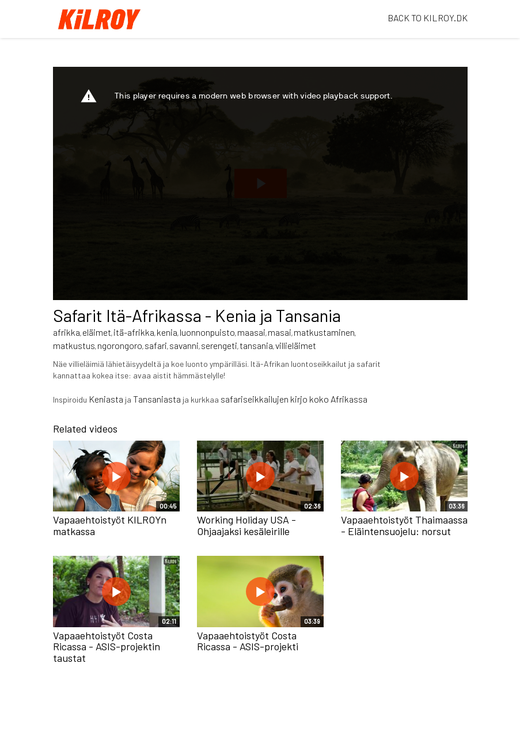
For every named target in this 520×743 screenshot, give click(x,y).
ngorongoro (119, 345)
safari (156, 345)
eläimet (96, 332)
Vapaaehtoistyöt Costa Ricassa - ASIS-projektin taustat (106, 647)
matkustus (74, 345)
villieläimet (295, 345)
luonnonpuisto (207, 332)
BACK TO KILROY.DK (428, 17)
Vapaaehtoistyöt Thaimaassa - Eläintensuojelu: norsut (404, 525)
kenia (167, 332)
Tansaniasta (157, 398)
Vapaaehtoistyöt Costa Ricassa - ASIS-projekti (247, 641)
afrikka (66, 332)
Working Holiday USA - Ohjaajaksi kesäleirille (246, 525)
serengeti (219, 345)
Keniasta (106, 398)
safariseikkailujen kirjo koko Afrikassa (295, 398)
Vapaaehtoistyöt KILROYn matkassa (109, 525)
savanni (184, 345)
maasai (251, 332)
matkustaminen (324, 332)
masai (279, 332)
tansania (256, 345)
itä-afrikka (133, 332)
